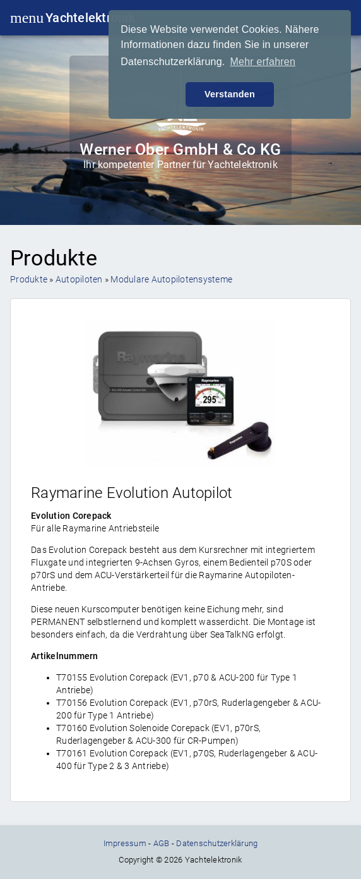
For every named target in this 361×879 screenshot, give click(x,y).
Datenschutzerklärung (216, 843)
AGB (161, 843)
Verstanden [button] (229, 94)
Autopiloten (79, 279)
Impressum (125, 843)
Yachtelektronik (90, 17)
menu (21, 17)
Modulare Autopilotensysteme (171, 279)
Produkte (28, 279)
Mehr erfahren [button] (262, 61)
